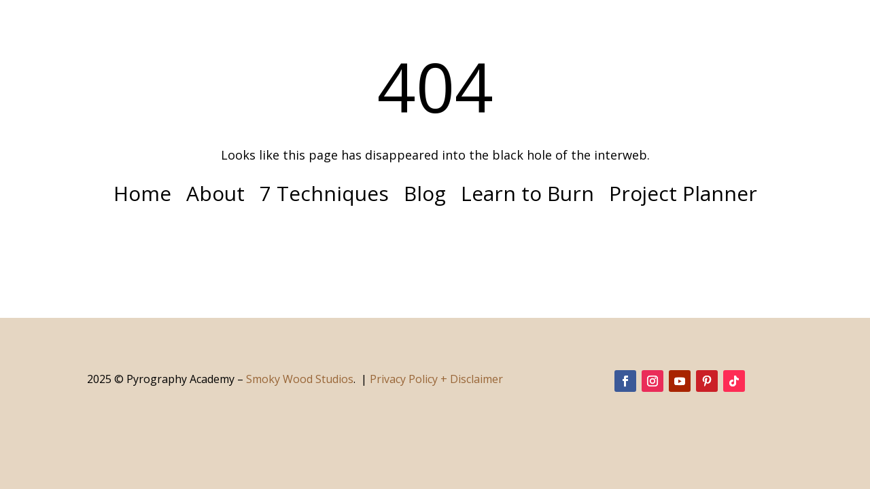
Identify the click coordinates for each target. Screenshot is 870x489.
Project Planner (683, 196)
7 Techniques (324, 196)
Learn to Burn (527, 196)
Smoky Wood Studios (299, 379)
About (215, 196)
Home (142, 196)
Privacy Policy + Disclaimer (436, 379)
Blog (425, 196)
